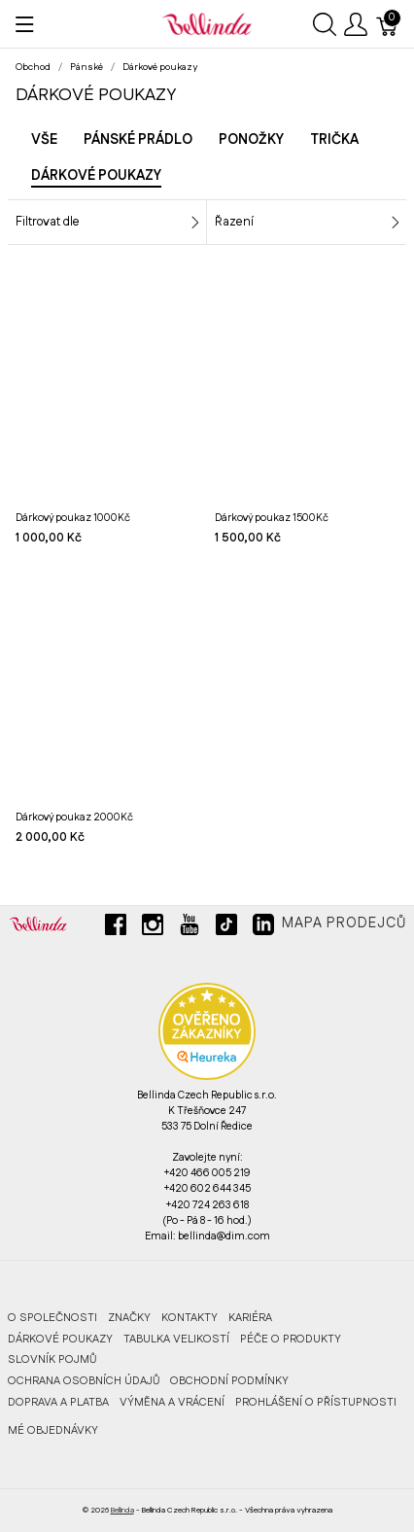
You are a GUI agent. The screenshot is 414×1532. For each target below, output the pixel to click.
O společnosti (52, 1317)
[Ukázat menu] (25, 24)
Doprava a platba (58, 1402)
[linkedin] (263, 932)
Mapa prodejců (344, 923)
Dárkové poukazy (60, 1339)
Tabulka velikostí (176, 1339)
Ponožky (251, 140)
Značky (129, 1317)
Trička (334, 140)
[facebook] (115, 932)
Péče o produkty (290, 1339)
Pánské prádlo (138, 140)
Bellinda (122, 1510)
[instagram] (152, 932)
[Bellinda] (207, 23)
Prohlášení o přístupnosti (316, 1402)
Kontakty (189, 1317)
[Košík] (387, 24)
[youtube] (189, 932)
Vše (44, 140)
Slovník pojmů (52, 1359)
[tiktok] (226, 932)
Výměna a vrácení (172, 1402)
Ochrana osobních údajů (83, 1381)
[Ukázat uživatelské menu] (355, 24)
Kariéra (250, 1317)
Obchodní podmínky (229, 1381)
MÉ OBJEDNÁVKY (53, 1430)
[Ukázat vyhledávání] (324, 24)
